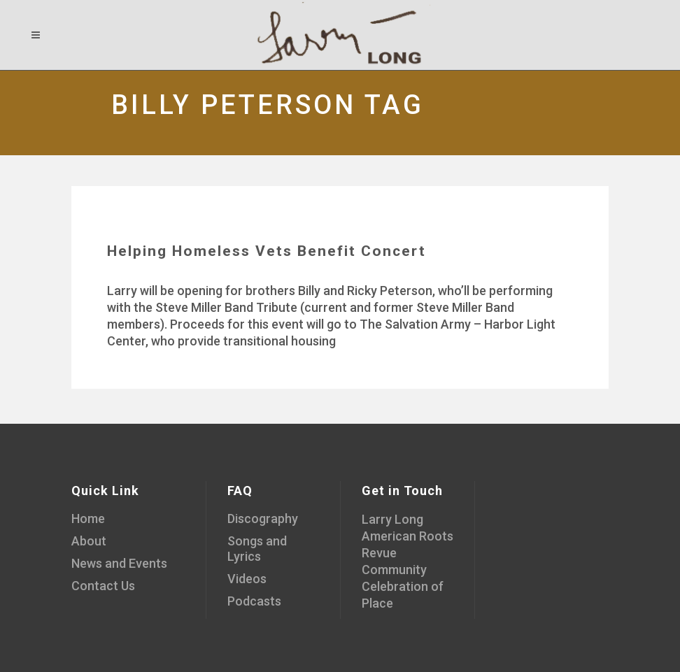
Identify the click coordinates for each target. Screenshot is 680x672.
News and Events (119, 563)
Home (88, 518)
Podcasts (254, 601)
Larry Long (392, 519)
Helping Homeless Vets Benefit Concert (266, 251)
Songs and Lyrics (257, 549)
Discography (262, 518)
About (88, 541)
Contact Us (103, 585)
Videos (247, 578)
